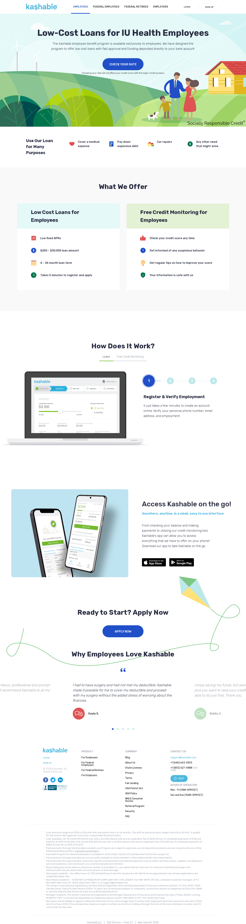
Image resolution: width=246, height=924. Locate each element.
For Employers (89, 775)
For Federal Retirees (92, 770)
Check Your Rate (123, 64)
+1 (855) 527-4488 (181, 767)
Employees (80, 6)
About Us (130, 762)
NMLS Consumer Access (134, 799)
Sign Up (209, 7)
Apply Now (123, 631)
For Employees (89, 757)
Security (130, 811)
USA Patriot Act (134, 788)
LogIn (187, 7)
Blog (127, 757)
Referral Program (134, 806)
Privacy (129, 772)
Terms (128, 778)
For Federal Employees (87, 764)
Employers (160, 6)
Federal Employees (106, 6)
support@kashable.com (183, 757)
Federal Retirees (136, 6)
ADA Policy (131, 793)
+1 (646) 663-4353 (181, 762)
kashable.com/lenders (87, 851)
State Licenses (133, 767)
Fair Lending (131, 783)
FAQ (127, 816)
